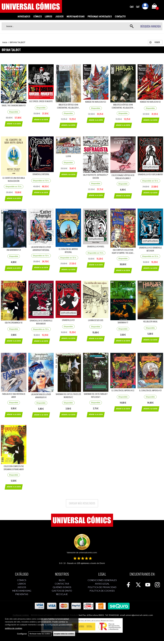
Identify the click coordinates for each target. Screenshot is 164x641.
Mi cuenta (145, 7)
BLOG (62, 580)
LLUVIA (68, 156)
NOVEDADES (24, 16)
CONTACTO (120, 16)
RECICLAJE (62, 594)
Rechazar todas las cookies (39, 634)
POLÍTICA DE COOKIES (102, 590)
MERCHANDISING (76, 16)
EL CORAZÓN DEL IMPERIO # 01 (150, 390)
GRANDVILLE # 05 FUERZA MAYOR (150, 174)
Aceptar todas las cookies (64, 634)
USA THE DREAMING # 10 (13, 322)
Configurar (22, 634)
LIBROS (48, 16)
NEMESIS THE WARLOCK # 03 (95, 101)
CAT (137, 6)
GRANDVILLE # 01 (68, 320)
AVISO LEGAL (102, 583)
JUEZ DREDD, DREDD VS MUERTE (41, 101)
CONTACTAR (62, 583)
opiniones (83, 563)
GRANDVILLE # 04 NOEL (95, 246)
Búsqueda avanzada (150, 26)
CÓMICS (37, 16)
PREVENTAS (21, 594)
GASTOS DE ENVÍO (62, 590)
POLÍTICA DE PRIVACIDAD (102, 587)
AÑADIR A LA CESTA (14, 124)
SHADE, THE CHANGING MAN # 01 (14, 105)
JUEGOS (59, 16)
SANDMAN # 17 (123, 322)
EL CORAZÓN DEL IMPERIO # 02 (122, 390)
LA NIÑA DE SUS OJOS (95, 320)
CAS (132, 6)
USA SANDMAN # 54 (14, 249)
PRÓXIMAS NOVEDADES (100, 16)
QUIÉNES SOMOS (62, 587)
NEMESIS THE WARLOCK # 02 (150, 101)
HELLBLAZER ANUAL (150, 321)
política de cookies (13, 628)
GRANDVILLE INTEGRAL (41, 174)
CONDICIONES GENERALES (102, 580)
